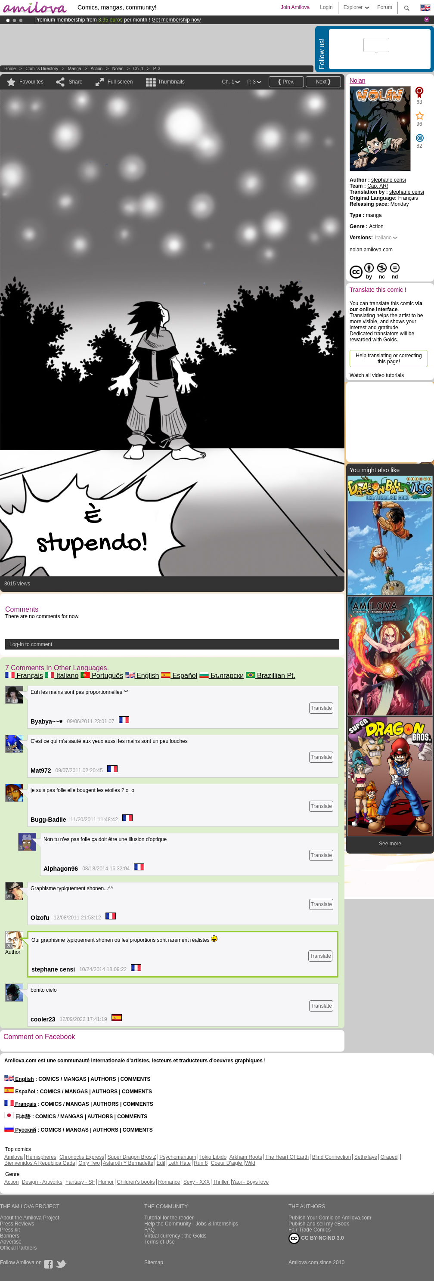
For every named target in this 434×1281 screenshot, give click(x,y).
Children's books (136, 1182)
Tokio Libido (212, 1157)
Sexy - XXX (196, 1182)
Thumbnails (171, 82)
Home (10, 68)
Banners (9, 1236)
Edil (161, 1163)
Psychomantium (177, 1157)
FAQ (149, 1230)
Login (326, 7)
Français (24, 675)
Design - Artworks (42, 1182)
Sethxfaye (365, 1157)
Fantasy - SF (80, 1182)
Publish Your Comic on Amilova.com (329, 1218)
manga (74, 68)
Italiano (61, 675)
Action (96, 68)
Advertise (11, 1242)
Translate (321, 708)
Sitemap (153, 1262)
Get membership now (176, 20)
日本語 (17, 1117)
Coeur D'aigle (227, 1163)
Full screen (120, 82)
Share (75, 82)
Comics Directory (41, 68)
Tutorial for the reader (169, 1218)
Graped (388, 1157)
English (142, 675)
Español (179, 675)
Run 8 (201, 1163)
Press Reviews (17, 1224)
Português (102, 675)
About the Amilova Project (29, 1218)
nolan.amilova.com (371, 250)
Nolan (118, 68)
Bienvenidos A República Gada (39, 1163)
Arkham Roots (245, 1157)
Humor (106, 1182)
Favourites (31, 82)
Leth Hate (179, 1163)
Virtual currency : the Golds (175, 1236)
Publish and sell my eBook (318, 1224)
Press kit (10, 1230)
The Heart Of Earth (287, 1157)
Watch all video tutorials (377, 375)
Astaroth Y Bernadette (128, 1163)
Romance (169, 1182)
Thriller (221, 1182)
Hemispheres (41, 1157)
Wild (250, 1163)
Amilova (13, 1157)
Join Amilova (295, 7)
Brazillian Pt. (270, 675)
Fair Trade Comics (309, 1230)
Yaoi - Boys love (250, 1182)
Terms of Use (159, 1242)
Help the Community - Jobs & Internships (191, 1224)
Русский (20, 1130)
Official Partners (18, 1248)
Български (221, 675)
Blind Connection (331, 1157)
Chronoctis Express (81, 1157)
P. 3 (157, 68)
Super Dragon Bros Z (131, 1157)
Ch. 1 (138, 68)
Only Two (89, 1163)
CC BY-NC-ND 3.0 (316, 1238)
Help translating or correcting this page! (389, 359)
